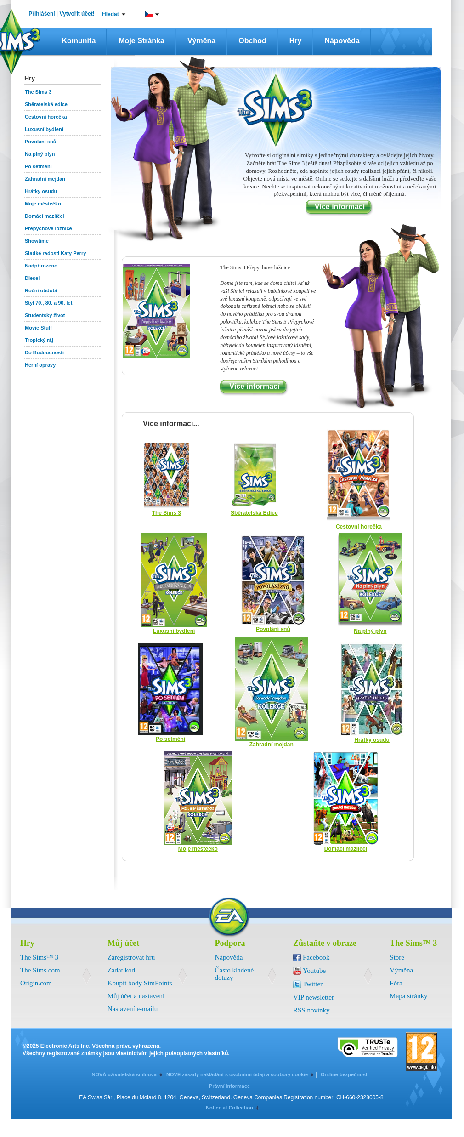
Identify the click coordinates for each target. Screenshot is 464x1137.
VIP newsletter (313, 997)
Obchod (252, 41)
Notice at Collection (229, 1107)
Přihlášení (41, 14)
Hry (295, 41)
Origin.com (36, 983)
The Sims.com (40, 970)
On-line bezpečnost (344, 1074)
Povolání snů (273, 629)
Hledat (110, 14)
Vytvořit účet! (77, 14)
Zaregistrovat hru (131, 957)
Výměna (201, 41)
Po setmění (170, 739)
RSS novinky (311, 1010)
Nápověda (341, 41)
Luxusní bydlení (174, 631)
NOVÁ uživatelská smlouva (124, 1074)
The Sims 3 (166, 513)
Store (397, 957)
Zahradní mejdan (271, 744)
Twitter (313, 984)
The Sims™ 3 (39, 957)
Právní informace (229, 1086)
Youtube (314, 970)
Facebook (316, 957)
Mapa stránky (408, 996)
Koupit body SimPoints (140, 983)
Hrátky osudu (372, 740)
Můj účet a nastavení (136, 996)
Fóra (396, 983)
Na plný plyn (370, 631)
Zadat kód (121, 970)
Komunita (79, 41)
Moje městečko (198, 849)
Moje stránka (141, 41)
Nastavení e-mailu (133, 1008)
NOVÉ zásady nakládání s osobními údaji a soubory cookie (237, 1074)
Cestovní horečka (359, 526)
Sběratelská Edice (254, 513)
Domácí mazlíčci (345, 849)
